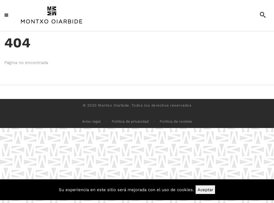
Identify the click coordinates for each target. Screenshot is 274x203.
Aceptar (205, 189)
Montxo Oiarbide (113, 105)
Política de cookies (176, 121)
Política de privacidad (130, 121)
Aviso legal (91, 121)
